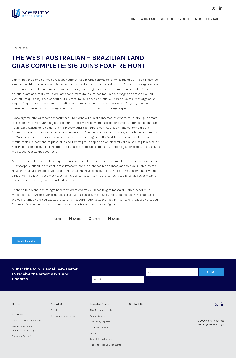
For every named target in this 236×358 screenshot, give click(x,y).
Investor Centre (190, 19)
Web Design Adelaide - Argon (210, 324)
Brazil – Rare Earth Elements (26, 320)
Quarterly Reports (99, 327)
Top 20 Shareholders (101, 339)
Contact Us (215, 19)
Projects (166, 19)
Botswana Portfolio (22, 336)
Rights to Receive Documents (105, 344)
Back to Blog (26, 240)
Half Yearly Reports (100, 321)
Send (57, 218)
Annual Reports (98, 316)
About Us (148, 19)
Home (133, 19)
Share (75, 218)
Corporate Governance (63, 316)
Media (93, 333)
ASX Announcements (101, 310)
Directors (56, 310)
